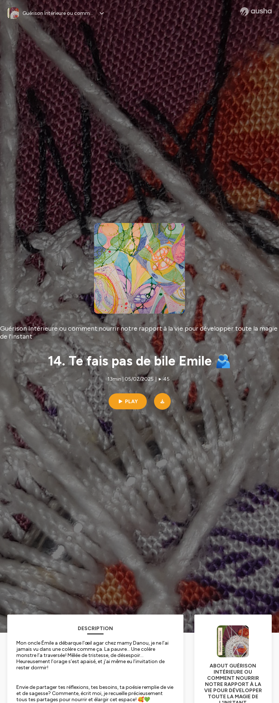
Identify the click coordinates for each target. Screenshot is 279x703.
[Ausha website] (256, 11)
